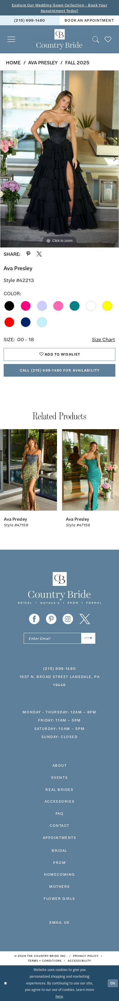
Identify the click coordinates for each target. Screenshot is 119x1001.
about (59, 765)
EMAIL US (59, 922)
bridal (59, 850)
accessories (59, 801)
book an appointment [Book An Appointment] (89, 20)
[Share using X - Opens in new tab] (39, 253)
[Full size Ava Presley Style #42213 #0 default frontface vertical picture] (59, 158)
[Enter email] (59, 638)
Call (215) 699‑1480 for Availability (60, 370)
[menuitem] (30, 20)
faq (60, 813)
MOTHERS (59, 886)
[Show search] (96, 39)
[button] (11, 39)
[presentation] (28, 469)
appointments (59, 837)
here (59, 996)
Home (13, 62)
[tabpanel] (59, 158)
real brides (59, 789)
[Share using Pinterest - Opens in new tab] (28, 253)
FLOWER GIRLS (59, 898)
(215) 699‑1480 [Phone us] (29, 20)
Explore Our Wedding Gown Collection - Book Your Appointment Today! (59, 7)
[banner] (59, 39)
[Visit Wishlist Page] (108, 39)
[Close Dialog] (5, 983)
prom (59, 862)
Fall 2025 (77, 62)
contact (59, 825)
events (59, 777)
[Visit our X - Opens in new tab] (85, 619)
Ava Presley (43, 62)
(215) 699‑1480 (59, 668)
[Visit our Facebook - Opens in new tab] (34, 619)
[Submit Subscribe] (88, 638)
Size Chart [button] (103, 339)
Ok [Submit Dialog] (112, 983)
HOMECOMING (59, 874)
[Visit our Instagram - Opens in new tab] (68, 619)
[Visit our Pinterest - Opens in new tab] (51, 619)
